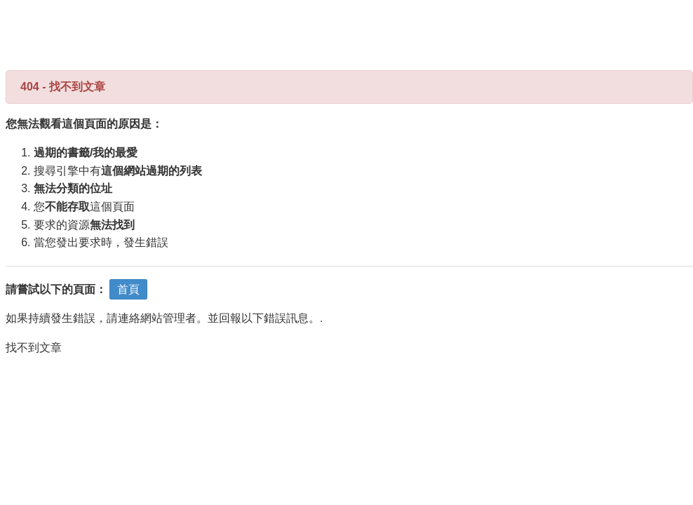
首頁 (128, 289)
